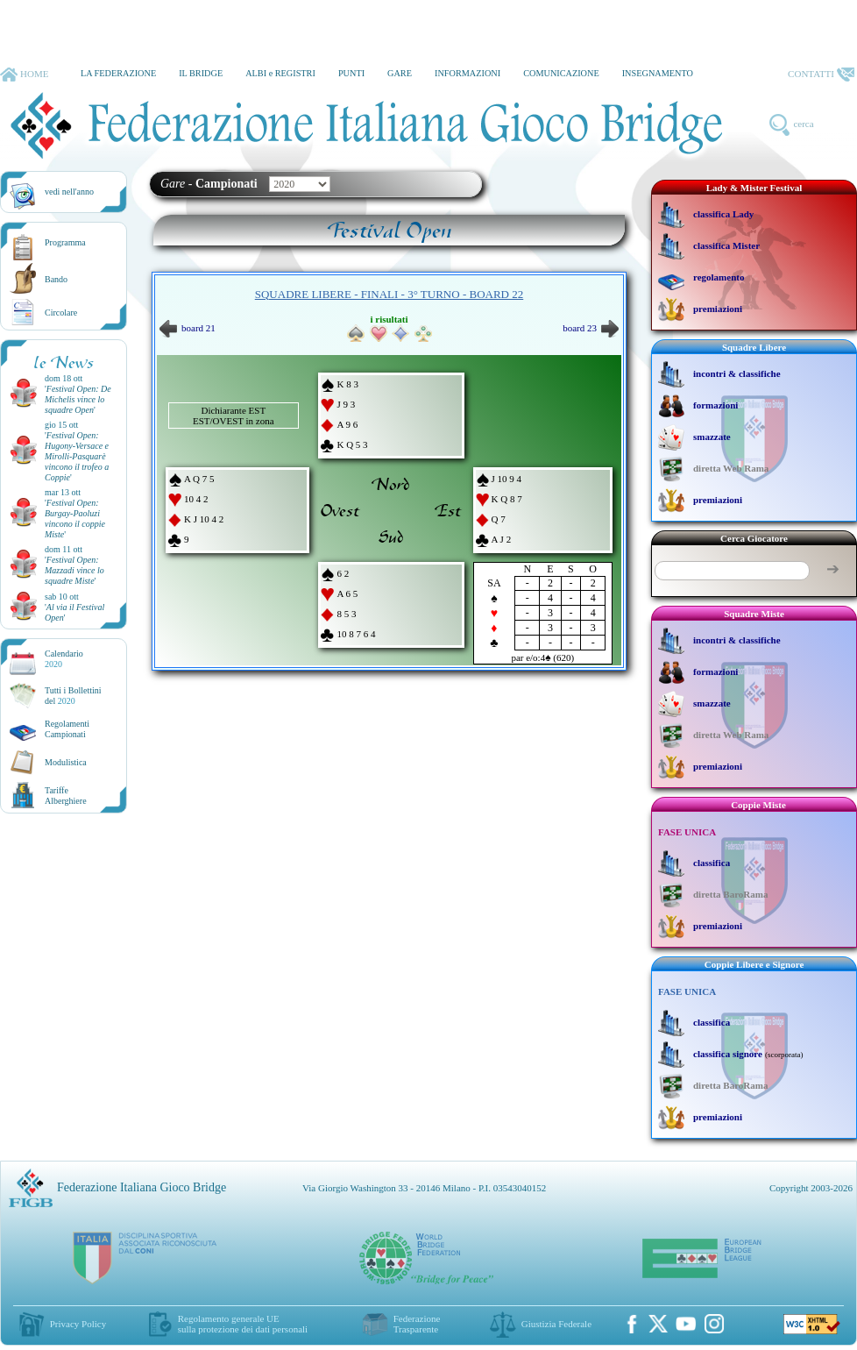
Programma (65, 242)
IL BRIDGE (201, 73)
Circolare (61, 312)
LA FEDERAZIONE (118, 73)
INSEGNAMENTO (657, 73)
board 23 (591, 328)
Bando (56, 279)
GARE (399, 73)
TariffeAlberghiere (66, 795)
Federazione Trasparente (417, 1323)
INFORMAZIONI (467, 73)
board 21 (187, 328)
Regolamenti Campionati (67, 729)
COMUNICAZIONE (561, 73)
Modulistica (66, 762)
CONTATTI (821, 74)
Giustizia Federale (556, 1323)
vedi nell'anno (69, 191)
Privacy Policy (78, 1323)
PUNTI (351, 73)
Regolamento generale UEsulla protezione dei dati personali (243, 1323)
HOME (24, 74)
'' (78, 399)
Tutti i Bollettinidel (73, 696)
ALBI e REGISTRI (280, 73)
